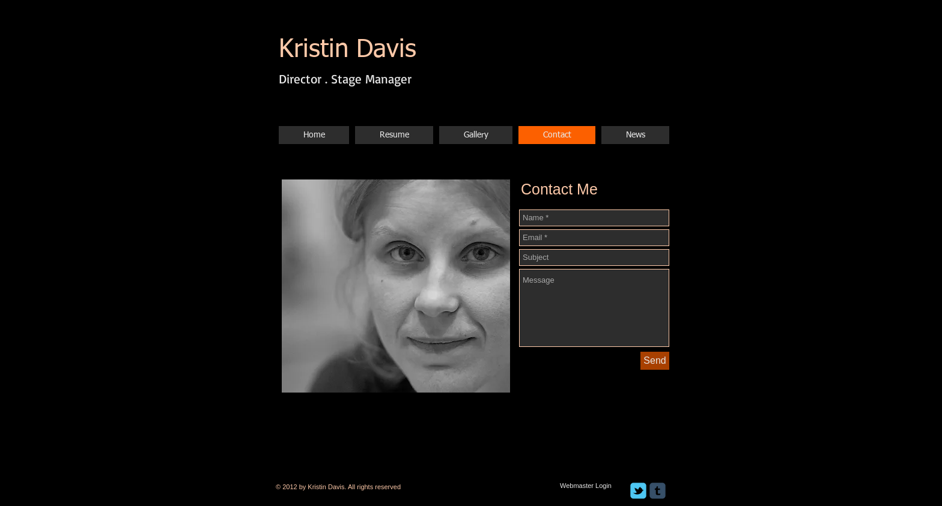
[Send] (654, 361)
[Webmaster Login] (586, 486)
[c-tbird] (638, 491)
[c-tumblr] (657, 491)
